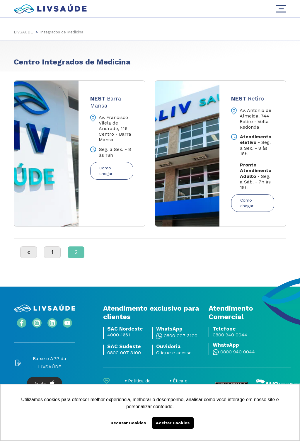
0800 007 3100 (180, 335)
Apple (44, 383)
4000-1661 (118, 334)
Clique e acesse (174, 352)
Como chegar (105, 171)
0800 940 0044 (230, 334)
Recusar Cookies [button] (128, 422)
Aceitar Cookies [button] (173, 422)
